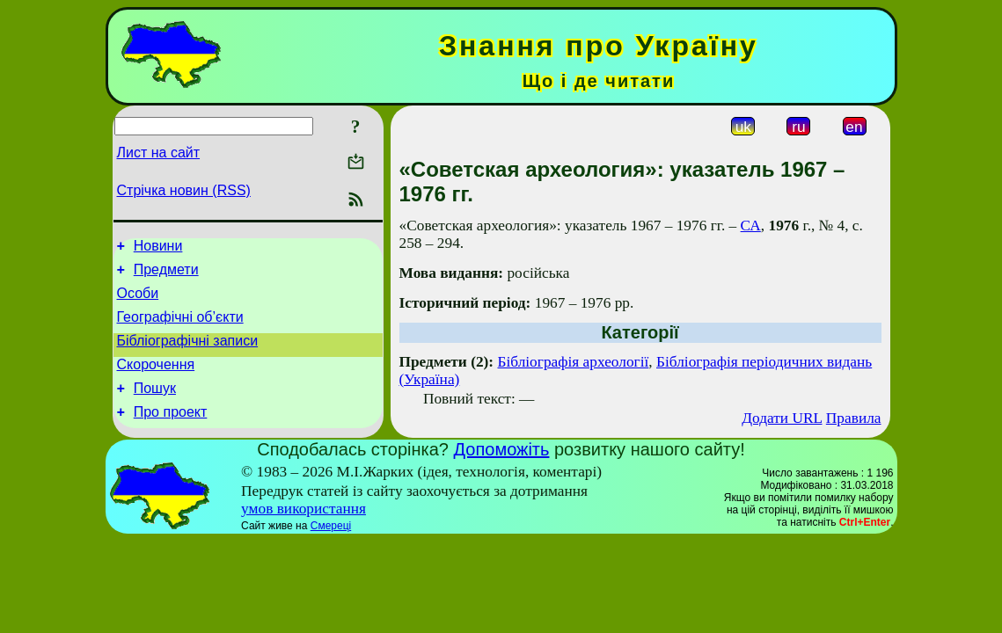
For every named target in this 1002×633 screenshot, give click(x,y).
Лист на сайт (159, 152)
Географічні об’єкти (180, 327)
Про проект (171, 433)
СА (751, 225)
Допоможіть (502, 461)
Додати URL (782, 418)
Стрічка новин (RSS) (184, 190)
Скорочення (156, 380)
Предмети (166, 274)
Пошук (155, 406)
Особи (138, 301)
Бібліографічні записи (188, 353)
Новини (158, 248)
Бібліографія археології (573, 361)
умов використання (303, 521)
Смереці (331, 538)
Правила (853, 418)
